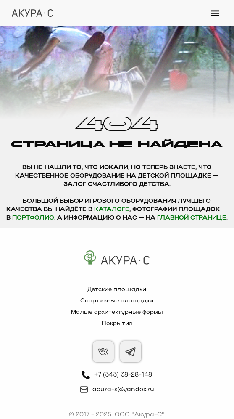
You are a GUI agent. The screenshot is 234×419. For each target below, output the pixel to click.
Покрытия (117, 324)
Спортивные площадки (116, 301)
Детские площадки (116, 289)
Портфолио (33, 218)
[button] (215, 13)
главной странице (191, 218)
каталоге (111, 210)
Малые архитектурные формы (117, 312)
